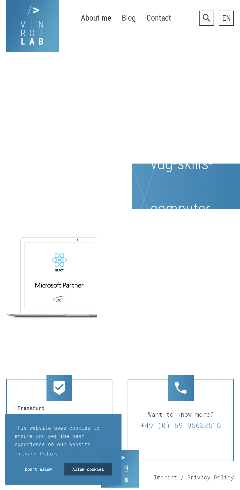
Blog (129, 17)
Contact (158, 17)
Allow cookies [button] (88, 469)
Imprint (165, 477)
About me (96, 17)
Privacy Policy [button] (36, 453)
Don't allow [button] (38, 469)
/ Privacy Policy (207, 477)
